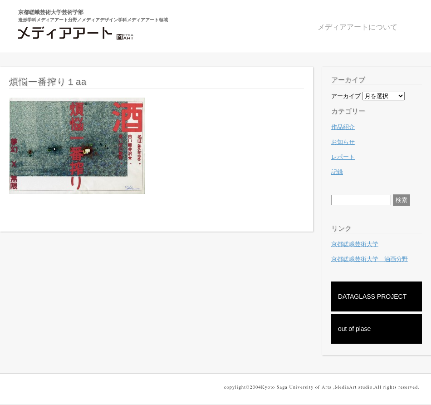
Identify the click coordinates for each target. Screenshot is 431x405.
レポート (343, 156)
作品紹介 (343, 126)
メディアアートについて (357, 27)
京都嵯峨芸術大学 (354, 244)
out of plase (354, 328)
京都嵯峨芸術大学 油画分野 (369, 259)
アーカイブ (346, 96)
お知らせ (343, 141)
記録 (337, 171)
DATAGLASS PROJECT (372, 296)
